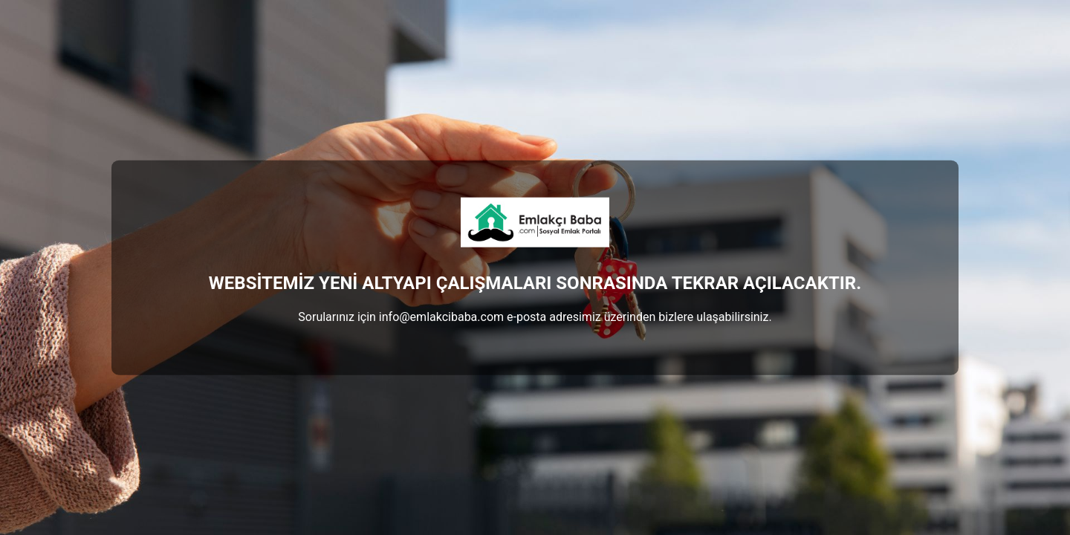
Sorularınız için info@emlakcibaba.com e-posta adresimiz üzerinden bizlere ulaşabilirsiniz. (534, 316)
